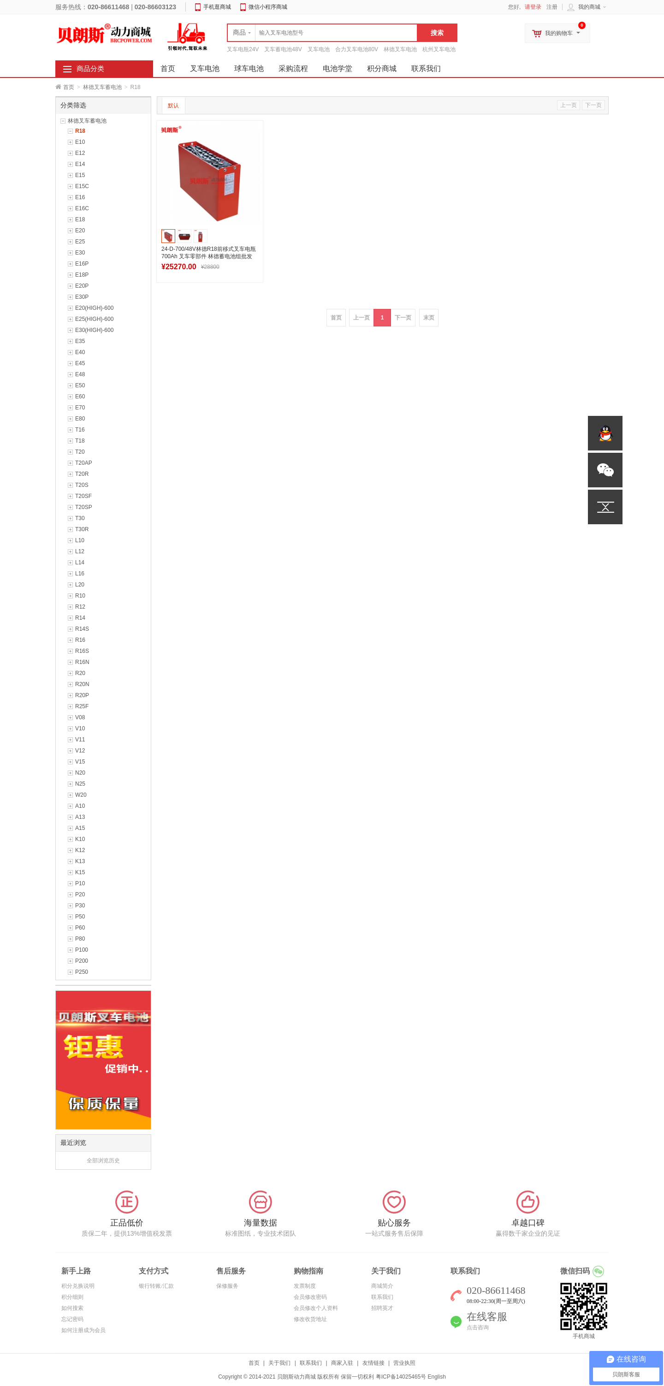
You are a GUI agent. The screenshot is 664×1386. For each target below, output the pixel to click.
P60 (80, 927)
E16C (82, 208)
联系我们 (426, 68)
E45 (80, 363)
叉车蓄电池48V (283, 49)
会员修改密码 (310, 1297)
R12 (80, 607)
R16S (82, 651)
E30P (82, 297)
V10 (80, 728)
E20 (80, 230)
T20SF (83, 496)
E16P (82, 264)
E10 (80, 142)
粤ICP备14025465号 (401, 1377)
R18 (80, 131)
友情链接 (373, 1363)
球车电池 (249, 68)
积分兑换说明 (78, 1286)
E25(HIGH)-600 (94, 319)
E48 (80, 374)
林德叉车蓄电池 (102, 87)
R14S (82, 629)
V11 (80, 739)
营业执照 (404, 1363)
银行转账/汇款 (156, 1286)
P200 (81, 961)
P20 (80, 894)
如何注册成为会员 (83, 1330)
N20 (80, 773)
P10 (80, 883)
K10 (80, 839)
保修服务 (227, 1286)
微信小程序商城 (268, 7)
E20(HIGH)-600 (94, 308)
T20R (82, 474)
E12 (80, 153)
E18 (80, 219)
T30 (80, 518)
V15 (80, 761)
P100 (81, 950)
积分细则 (72, 1297)
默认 (173, 105)
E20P (82, 286)
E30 (80, 252)
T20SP (83, 507)
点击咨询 (478, 1327)
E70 (80, 407)
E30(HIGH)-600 (94, 330)
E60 (80, 396)
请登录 (533, 7)
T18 (80, 441)
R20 (80, 673)
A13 (80, 817)
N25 (80, 784)
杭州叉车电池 (439, 49)
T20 (80, 452)
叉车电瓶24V (243, 49)
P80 (80, 939)
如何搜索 (72, 1308)
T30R (82, 529)
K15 (80, 872)
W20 (81, 795)
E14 (80, 164)
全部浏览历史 (103, 1160)
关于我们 (279, 1363)
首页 (68, 87)
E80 (80, 418)
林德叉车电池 (400, 49)
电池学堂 (337, 68)
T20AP (83, 463)
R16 (80, 640)
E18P (82, 275)
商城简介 (382, 1286)
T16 (80, 429)
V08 (80, 717)
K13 (80, 861)
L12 (79, 551)
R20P (82, 695)
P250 (81, 972)
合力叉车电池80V (356, 49)
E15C (82, 186)
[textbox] (322, 32)
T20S (82, 485)
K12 (80, 850)
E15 (80, 175)
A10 (80, 806)
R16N (82, 662)
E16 (80, 197)
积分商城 (382, 68)
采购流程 (293, 68)
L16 (79, 573)
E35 (80, 341)
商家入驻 (342, 1363)
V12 (80, 750)
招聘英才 (382, 1308)
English (436, 1377)
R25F (82, 706)
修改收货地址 (310, 1319)
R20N (82, 684)
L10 (79, 540)
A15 (80, 828)
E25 (80, 241)
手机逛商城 (217, 7)
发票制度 (305, 1286)
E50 (80, 385)
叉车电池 (319, 49)
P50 (80, 916)
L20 (79, 584)
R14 (80, 618)
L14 (79, 562)
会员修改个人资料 (316, 1308)
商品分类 (90, 68)
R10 (80, 595)
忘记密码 (72, 1319)
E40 (80, 352)
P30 (80, 905)
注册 (551, 7)
